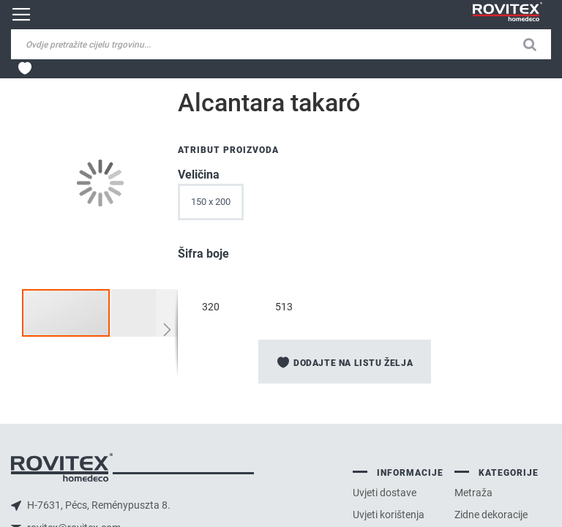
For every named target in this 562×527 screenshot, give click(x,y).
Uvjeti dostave (384, 492)
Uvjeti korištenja (388, 514)
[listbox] (353, 206)
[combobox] (124, 44)
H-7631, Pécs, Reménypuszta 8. (98, 505)
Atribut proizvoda (228, 150)
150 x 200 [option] (211, 201)
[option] (211, 281)
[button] (155, 313)
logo (62, 467)
